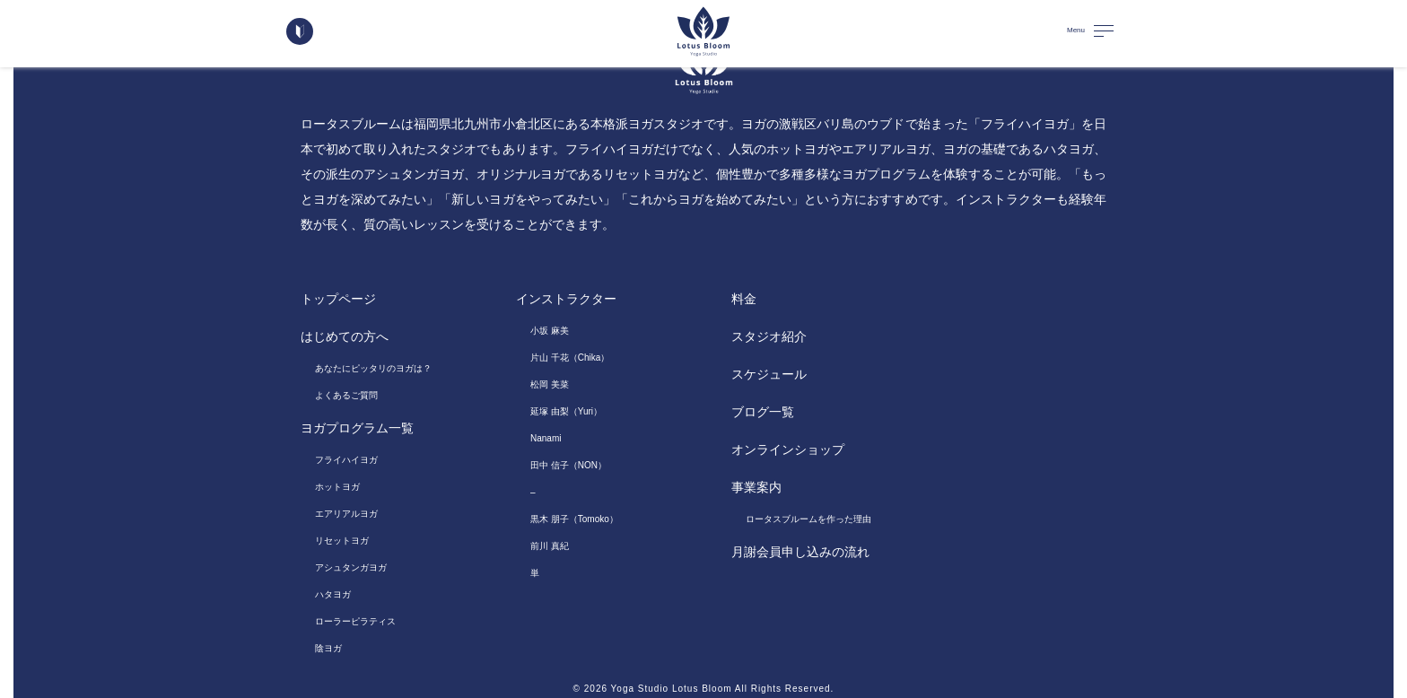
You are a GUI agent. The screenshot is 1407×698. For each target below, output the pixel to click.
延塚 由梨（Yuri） (566, 411)
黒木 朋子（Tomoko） (574, 519)
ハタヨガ (333, 594)
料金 (743, 299)
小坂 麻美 (549, 331)
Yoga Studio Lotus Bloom (671, 689)
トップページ (338, 299)
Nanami (545, 438)
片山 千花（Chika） (569, 357)
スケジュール (769, 374)
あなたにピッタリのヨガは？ (373, 368)
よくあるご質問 (346, 395)
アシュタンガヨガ (351, 567)
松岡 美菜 (549, 384)
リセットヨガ (342, 540)
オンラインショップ (787, 449)
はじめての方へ (345, 336)
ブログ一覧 (762, 412)
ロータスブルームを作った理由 (808, 519)
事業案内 (756, 487)
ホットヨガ (337, 487)
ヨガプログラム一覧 (357, 428)
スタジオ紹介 (769, 336)
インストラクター (566, 299)
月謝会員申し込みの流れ (800, 552)
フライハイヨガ (346, 460)
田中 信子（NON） (568, 465)
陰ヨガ (328, 648)
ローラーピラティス (355, 621)
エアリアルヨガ (346, 514)
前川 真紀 (549, 546)
